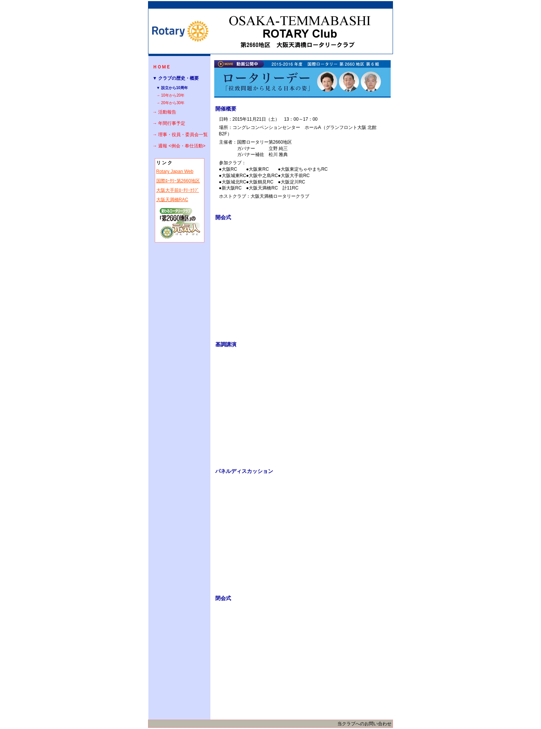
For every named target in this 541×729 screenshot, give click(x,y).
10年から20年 (172, 95)
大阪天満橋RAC (172, 199)
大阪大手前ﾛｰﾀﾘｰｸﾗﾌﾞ (177, 190)
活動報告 (167, 112)
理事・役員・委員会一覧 (183, 134)
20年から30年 (172, 103)
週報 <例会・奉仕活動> (181, 146)
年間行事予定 (171, 123)
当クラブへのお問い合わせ (364, 723)
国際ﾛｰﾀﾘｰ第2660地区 (178, 180)
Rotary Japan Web (174, 171)
